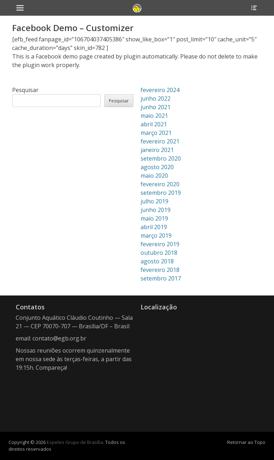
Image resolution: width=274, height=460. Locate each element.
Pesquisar (25, 90)
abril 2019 (154, 227)
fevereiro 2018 (160, 270)
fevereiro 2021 (160, 141)
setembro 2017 (161, 278)
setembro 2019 (161, 193)
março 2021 (156, 133)
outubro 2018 (159, 253)
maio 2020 (154, 176)
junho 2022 (156, 98)
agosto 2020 (157, 167)
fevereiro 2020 (160, 184)
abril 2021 (154, 124)
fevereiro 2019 (160, 244)
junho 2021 (156, 107)
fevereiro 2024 (160, 90)
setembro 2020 (161, 158)
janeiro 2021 (157, 150)
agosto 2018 (157, 261)
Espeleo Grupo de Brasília (75, 442)
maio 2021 (154, 116)
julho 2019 (154, 201)
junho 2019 (156, 210)
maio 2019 (154, 218)
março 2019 (156, 235)
